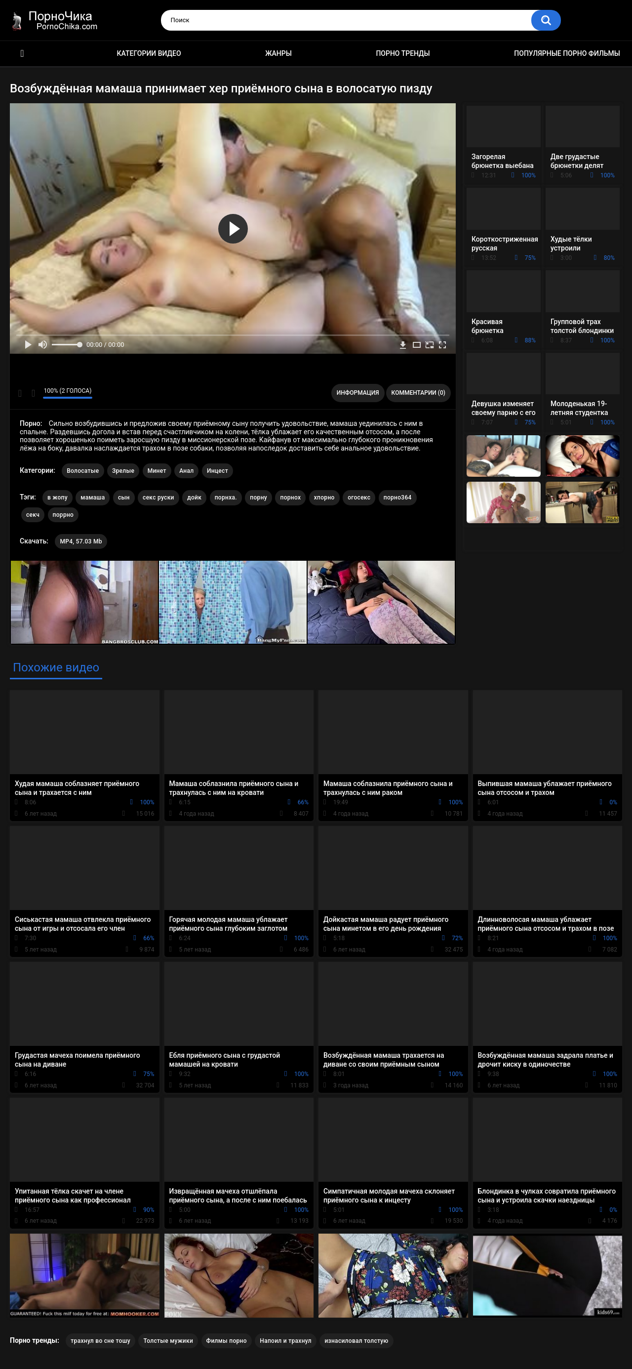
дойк (194, 497)
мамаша (92, 497)
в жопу (57, 497)
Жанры (278, 53)
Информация (358, 392)
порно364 (398, 497)
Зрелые (123, 470)
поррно (63, 514)
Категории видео (149, 53)
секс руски (158, 497)
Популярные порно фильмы (567, 53)
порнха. (226, 497)
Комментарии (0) (418, 392)
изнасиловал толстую (356, 1340)
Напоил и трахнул (286, 1340)
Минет (157, 470)
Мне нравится (20, 393)
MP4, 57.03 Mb (81, 541)
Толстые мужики (168, 1340)
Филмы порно (226, 1340)
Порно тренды (403, 53)
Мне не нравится (33, 393)
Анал (186, 470)
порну (258, 497)
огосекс (359, 497)
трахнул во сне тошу (100, 1340)
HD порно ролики (22, 53)
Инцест (217, 470)
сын (124, 497)
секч (33, 514)
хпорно (324, 497)
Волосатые (83, 470)
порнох (290, 497)
